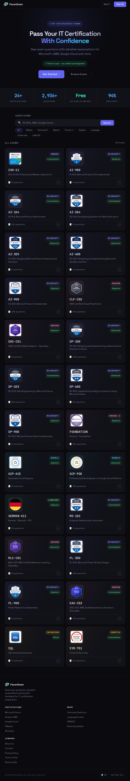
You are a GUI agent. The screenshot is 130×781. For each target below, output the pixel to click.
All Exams (9, 731)
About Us (9, 743)
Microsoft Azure (13, 712)
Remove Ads (11, 762)
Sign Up (120, 4)
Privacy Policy (11, 753)
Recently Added (75, 726)
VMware (29, 130)
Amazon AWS (11, 717)
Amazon (56, 130)
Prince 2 (69, 130)
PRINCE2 (71, 721)
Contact (9, 748)
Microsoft (43, 130)
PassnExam (13, 4)
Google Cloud (11, 721)
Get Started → (51, 74)
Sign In (107, 4)
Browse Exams (79, 74)
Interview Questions (77, 712)
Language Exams (75, 717)
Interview (22, 135)
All (19, 130)
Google (82, 130)
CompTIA (36, 135)
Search (107, 122)
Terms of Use (11, 757)
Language (95, 130)
